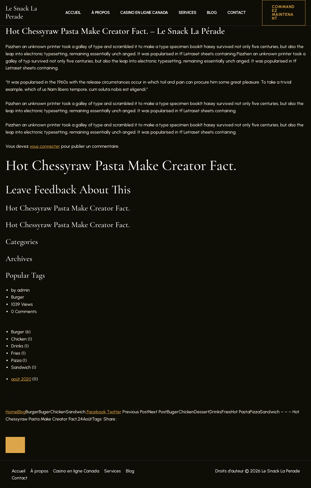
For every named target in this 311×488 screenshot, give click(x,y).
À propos (105, 12)
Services (186, 12)
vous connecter (45, 145)
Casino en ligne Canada (145, 12)
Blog (208, 12)
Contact (229, 12)
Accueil (80, 12)
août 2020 (21, 378)
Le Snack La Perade (31, 12)
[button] (279, 12)
